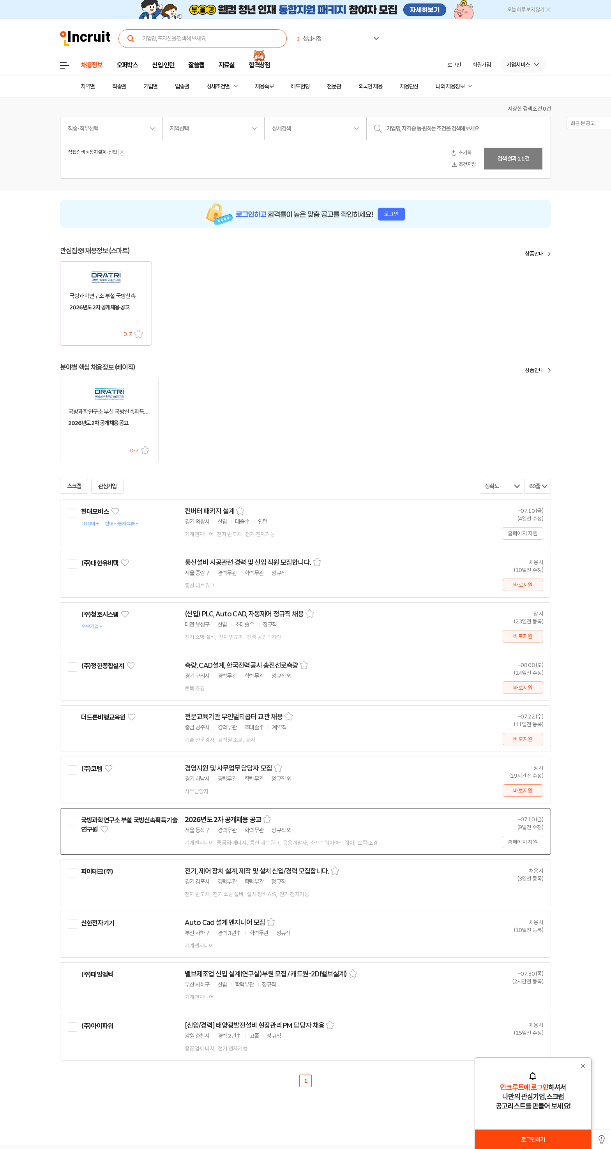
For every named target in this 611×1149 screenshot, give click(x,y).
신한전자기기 (97, 923)
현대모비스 (95, 511)
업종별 (182, 86)
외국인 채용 (370, 86)
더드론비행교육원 (103, 717)
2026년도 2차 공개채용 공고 (223, 819)
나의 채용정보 (450, 86)
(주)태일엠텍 (97, 974)
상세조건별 (218, 86)
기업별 (150, 86)
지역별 (88, 86)
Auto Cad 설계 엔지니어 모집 (225, 922)
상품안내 (534, 253)
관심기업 (107, 486)
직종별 (119, 86)
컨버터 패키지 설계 (209, 511)
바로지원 (522, 584)
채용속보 (264, 86)
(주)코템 (91, 768)
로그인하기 (533, 1140)
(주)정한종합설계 (102, 666)
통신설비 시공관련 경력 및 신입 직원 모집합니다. (248, 562)
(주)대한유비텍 (99, 563)
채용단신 (409, 86)
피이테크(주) (97, 871)
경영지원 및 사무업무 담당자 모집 (228, 768)
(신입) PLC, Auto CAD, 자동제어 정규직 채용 (244, 614)
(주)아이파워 (97, 1026)
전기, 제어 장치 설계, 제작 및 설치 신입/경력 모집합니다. (257, 871)
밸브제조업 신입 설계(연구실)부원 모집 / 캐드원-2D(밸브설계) (266, 974)
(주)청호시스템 (99, 614)
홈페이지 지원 (522, 533)
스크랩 (138, 334)
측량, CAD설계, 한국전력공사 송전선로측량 (241, 665)
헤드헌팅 (300, 86)
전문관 (334, 86)
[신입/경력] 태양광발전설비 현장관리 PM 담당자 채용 (254, 1025)
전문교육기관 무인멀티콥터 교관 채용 (234, 717)
